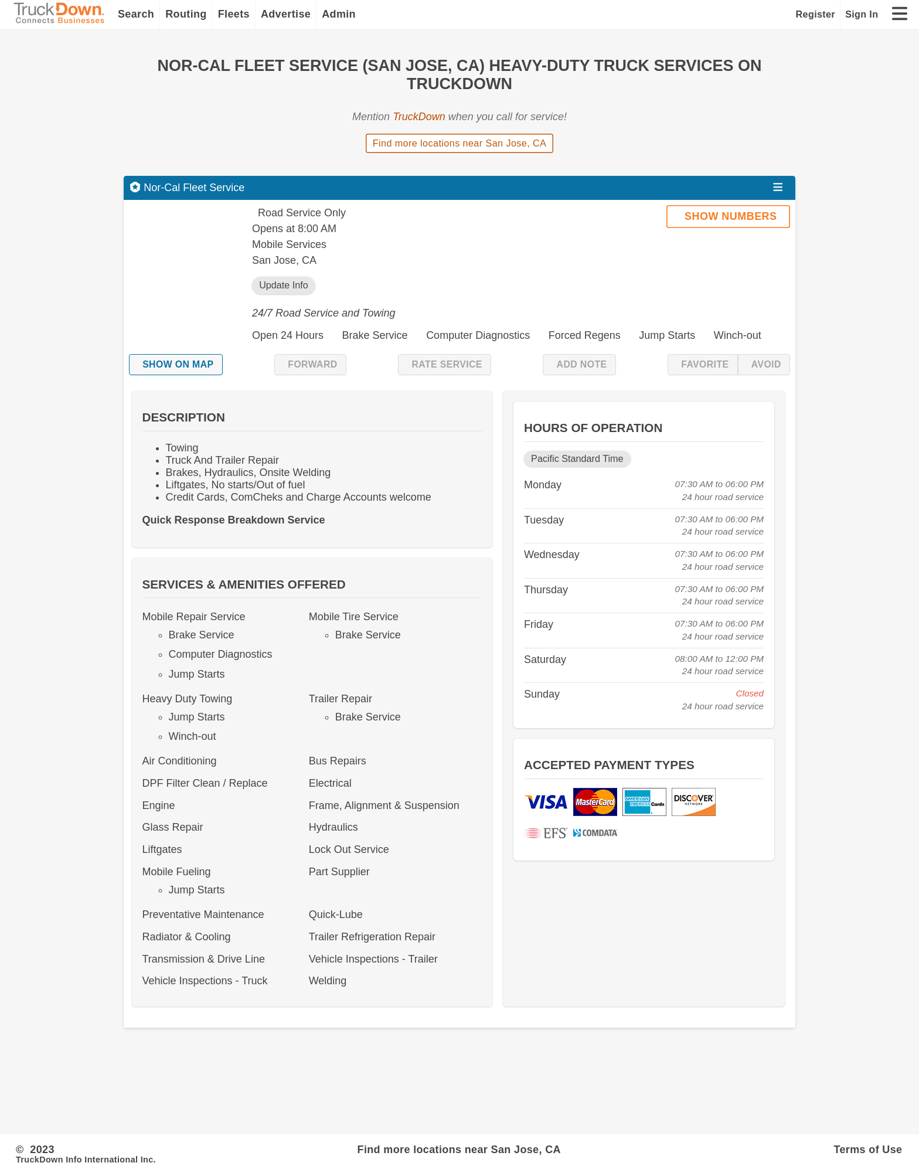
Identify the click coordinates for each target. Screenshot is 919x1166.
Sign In (861, 14)
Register (815, 14)
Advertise (286, 14)
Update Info (283, 285)
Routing (186, 14)
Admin (339, 14)
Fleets (234, 14)
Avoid (766, 364)
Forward (312, 364)
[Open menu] (778, 187)
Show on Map (177, 364)
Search (136, 14)
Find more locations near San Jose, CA (460, 143)
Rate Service (446, 364)
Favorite (705, 364)
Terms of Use (867, 1149)
